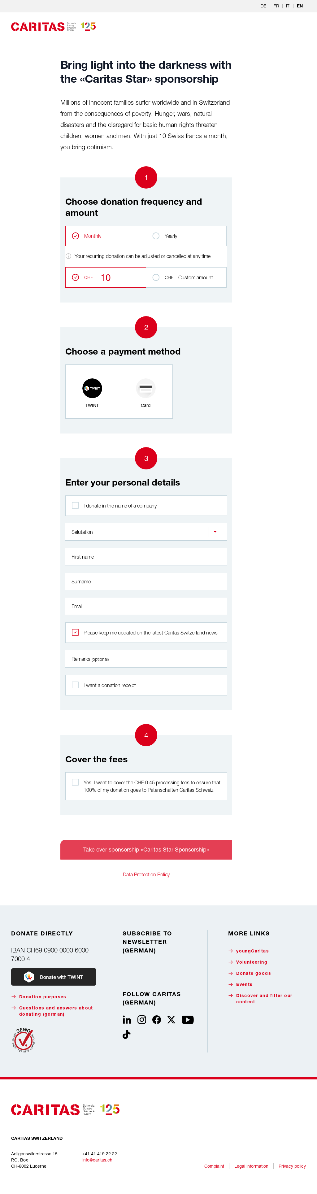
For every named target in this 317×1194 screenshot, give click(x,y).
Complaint (214, 1166)
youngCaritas (248, 951)
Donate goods (249, 973)
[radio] (92, 391)
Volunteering (247, 962)
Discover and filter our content (260, 998)
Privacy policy (292, 1166)
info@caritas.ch (97, 1159)
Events (240, 984)
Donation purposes (39, 997)
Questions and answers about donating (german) (52, 1011)
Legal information (251, 1166)
